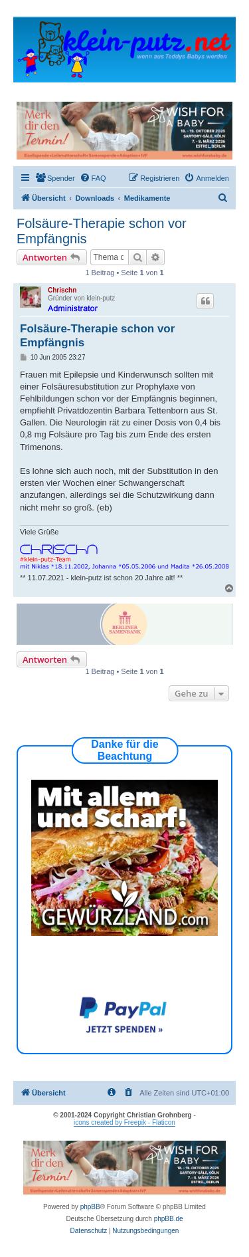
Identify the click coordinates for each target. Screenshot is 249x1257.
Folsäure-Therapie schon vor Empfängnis (102, 231)
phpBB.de (168, 1218)
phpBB (90, 1206)
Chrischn (62, 290)
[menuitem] (55, 178)
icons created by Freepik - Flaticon (124, 1122)
